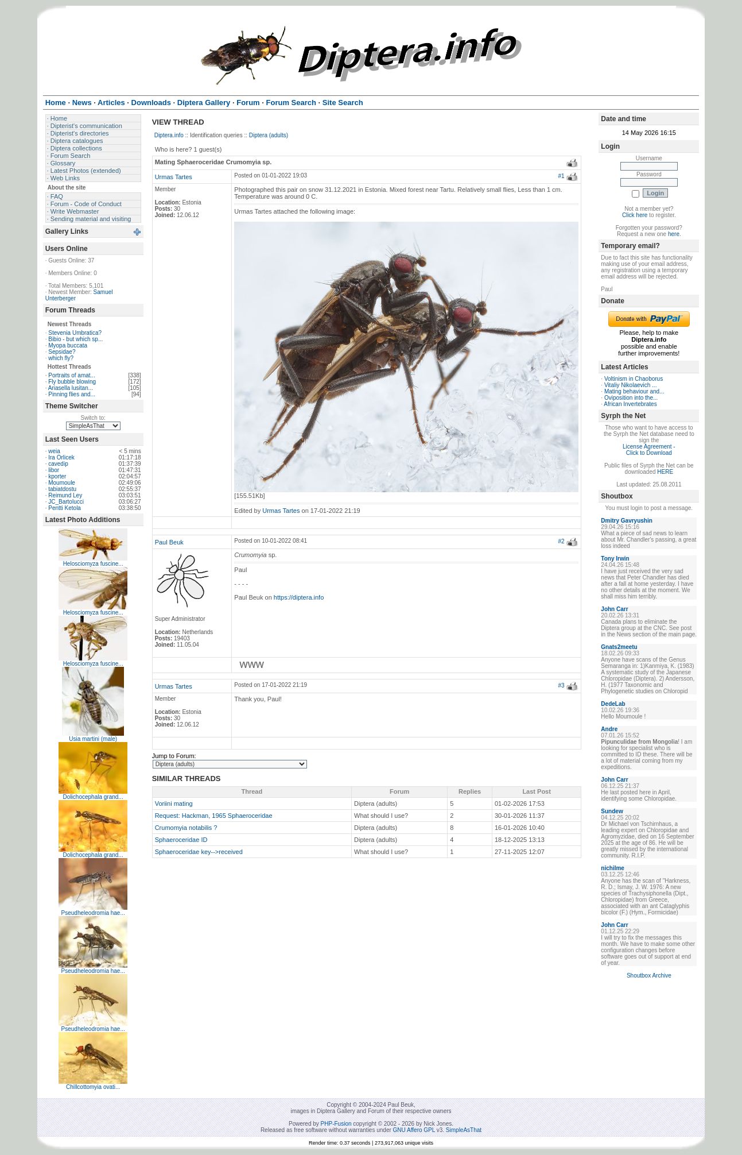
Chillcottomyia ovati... (93, 1087)
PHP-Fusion (336, 1124)
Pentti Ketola (64, 508)
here (673, 234)
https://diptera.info (299, 597)
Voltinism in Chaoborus (633, 379)
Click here (634, 215)
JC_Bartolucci (66, 502)
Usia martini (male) (93, 739)
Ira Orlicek (61, 457)
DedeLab (613, 704)
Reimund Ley (65, 495)
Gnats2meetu (619, 647)
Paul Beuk (169, 542)
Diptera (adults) (268, 135)
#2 (561, 541)
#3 (561, 685)
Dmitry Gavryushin (626, 520)
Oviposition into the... (631, 398)
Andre (609, 729)
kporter (57, 476)
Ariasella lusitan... (70, 388)
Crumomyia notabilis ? (186, 827)
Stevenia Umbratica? (75, 333)
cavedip (58, 464)
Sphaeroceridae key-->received (199, 851)
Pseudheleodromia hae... (93, 913)
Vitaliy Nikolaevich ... (630, 385)
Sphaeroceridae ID (181, 839)
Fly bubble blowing (72, 381)
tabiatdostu (62, 489)
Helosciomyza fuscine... (93, 564)
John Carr (614, 609)
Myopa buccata (67, 345)
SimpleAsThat (463, 1130)
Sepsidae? (61, 352)
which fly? (60, 358)
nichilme (612, 868)
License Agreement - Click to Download (649, 449)
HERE (665, 472)
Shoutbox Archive (649, 975)
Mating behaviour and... (634, 391)
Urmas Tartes (173, 176)
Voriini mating (174, 803)
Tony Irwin (615, 558)
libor (53, 470)
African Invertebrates (630, 404)
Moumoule (61, 483)
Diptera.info (169, 135)
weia (54, 451)
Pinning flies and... (71, 394)
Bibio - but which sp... (75, 339)
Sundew (612, 811)
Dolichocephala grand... (93, 797)
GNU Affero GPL (414, 1130)
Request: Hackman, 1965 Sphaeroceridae (214, 815)
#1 (561, 176)
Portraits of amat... (71, 375)
